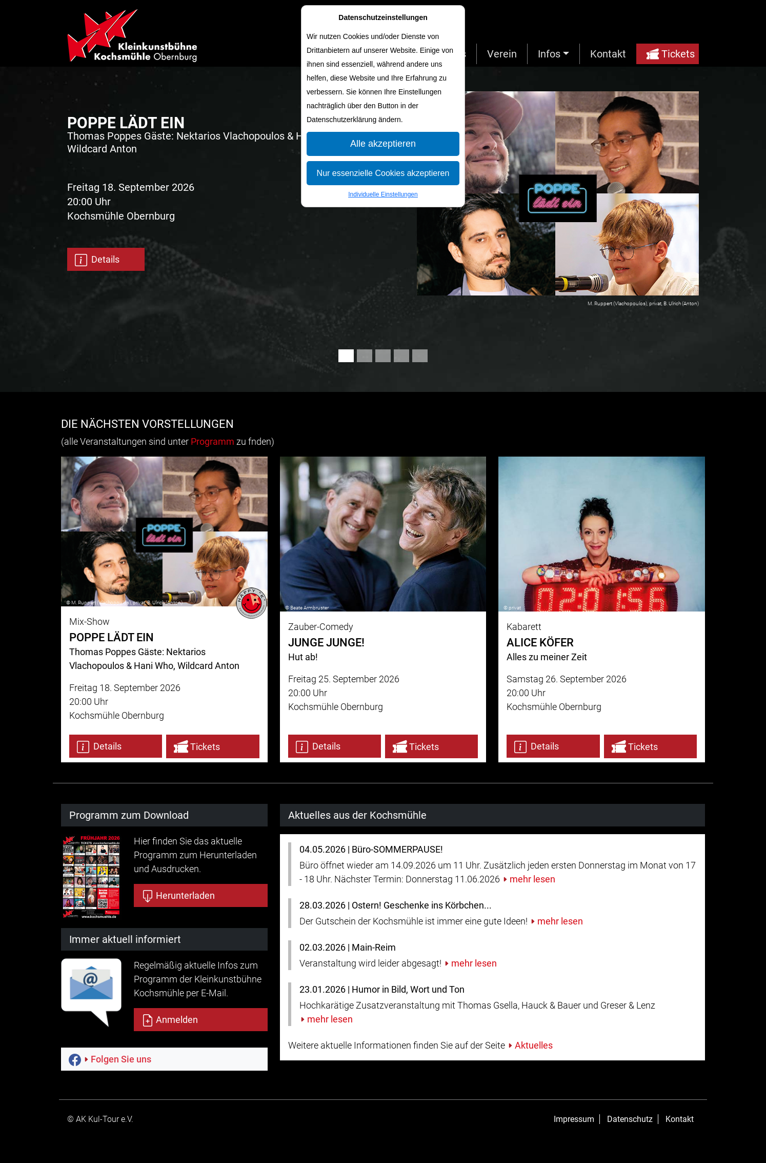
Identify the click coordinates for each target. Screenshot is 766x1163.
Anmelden (170, 1020)
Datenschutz (630, 1119)
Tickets (671, 54)
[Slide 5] (420, 355)
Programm (212, 441)
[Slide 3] (383, 355)
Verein (502, 54)
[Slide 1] (346, 355)
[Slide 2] (364, 355)
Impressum (574, 1119)
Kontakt (608, 54)
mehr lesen (532, 879)
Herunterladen (178, 896)
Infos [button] (549, 54)
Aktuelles (534, 1045)
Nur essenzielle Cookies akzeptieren (383, 173)
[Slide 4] (401, 355)
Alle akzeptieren (383, 144)
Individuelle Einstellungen (382, 194)
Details (97, 260)
